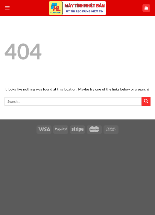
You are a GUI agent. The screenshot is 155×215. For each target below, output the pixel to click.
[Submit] (146, 101)
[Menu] (7, 8)
